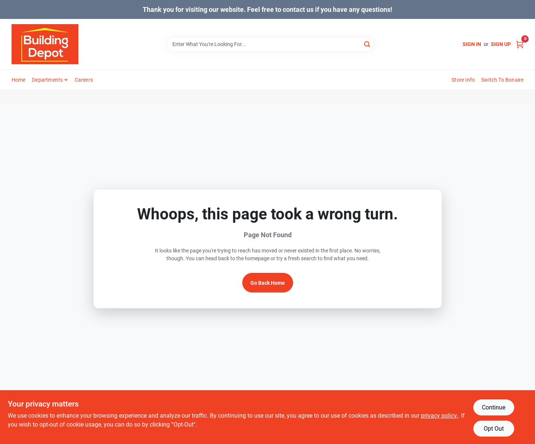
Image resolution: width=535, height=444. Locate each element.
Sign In (472, 44)
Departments (47, 80)
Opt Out (494, 428)
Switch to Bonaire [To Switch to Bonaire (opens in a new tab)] (502, 80)
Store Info (463, 80)
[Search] (367, 43)
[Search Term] (270, 44)
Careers (84, 80)
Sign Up (501, 44)
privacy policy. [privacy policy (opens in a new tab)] (439, 415)
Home (19, 80)
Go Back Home (267, 283)
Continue (493, 407)
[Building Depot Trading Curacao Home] (45, 44)
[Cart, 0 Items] (519, 44)
